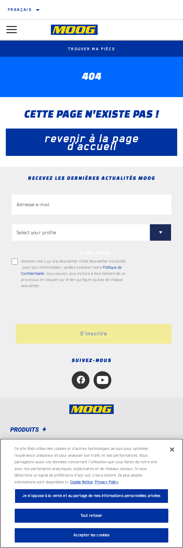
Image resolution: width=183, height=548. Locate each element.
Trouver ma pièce (91, 48)
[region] (91, 493)
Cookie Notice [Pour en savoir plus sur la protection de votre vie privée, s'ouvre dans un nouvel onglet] (81, 482)
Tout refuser (92, 515)
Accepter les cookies (91, 535)
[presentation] (69, 306)
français (20, 9)
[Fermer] (172, 449)
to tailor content (95, 252)
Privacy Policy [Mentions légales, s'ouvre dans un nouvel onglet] (106, 482)
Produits (29, 429)
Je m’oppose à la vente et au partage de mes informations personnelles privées (91, 496)
